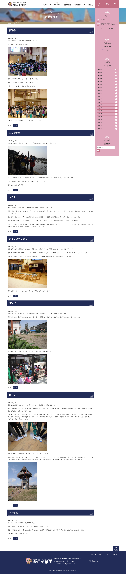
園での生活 (57, 5)
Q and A (99, 5)
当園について (47, 5)
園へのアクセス (96, 554)
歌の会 (103, 19)
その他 (102, 49)
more (107, 33)
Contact (115, 5)
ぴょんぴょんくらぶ (107, 28)
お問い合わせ (92, 561)
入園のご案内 (67, 5)
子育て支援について (79, 5)
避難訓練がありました (108, 24)
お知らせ (90, 5)
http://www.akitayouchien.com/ (66, 564)
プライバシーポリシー (111, 554)
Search (107, 5)
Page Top (116, 550)
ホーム (9, 23)
